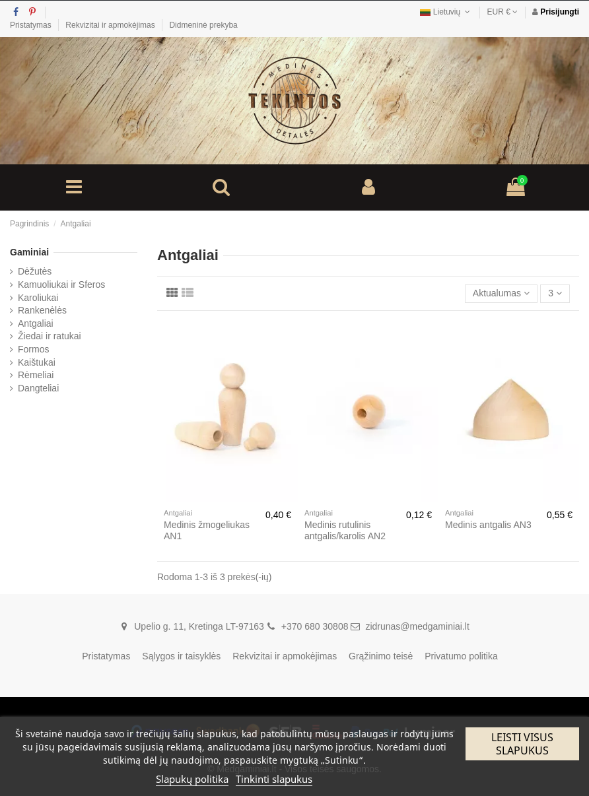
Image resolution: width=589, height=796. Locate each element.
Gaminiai (29, 252)
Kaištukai (36, 362)
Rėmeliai (35, 375)
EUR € (502, 12)
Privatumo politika (461, 656)
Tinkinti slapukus (274, 778)
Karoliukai (38, 297)
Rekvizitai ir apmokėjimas (111, 25)
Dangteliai (38, 388)
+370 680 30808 (315, 626)
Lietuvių (446, 12)
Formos (33, 349)
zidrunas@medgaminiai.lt (417, 626)
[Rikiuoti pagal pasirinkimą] (501, 294)
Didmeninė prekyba (203, 25)
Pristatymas (31, 25)
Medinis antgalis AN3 (488, 524)
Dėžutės (35, 271)
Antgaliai (35, 323)
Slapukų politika (192, 778)
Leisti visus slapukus (522, 744)
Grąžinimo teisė (381, 656)
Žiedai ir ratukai (49, 336)
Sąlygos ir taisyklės (181, 656)
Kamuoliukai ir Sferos (61, 284)
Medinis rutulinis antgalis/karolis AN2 (345, 530)
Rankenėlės (42, 310)
